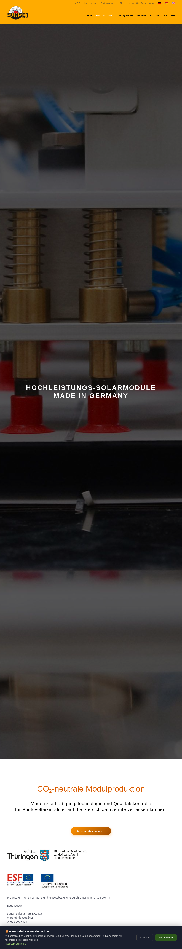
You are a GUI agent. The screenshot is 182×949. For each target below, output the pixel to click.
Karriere (169, 15)
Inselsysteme (124, 15)
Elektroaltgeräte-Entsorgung (137, 3)
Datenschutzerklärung (15, 944)
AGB (78, 3)
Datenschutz (108, 3)
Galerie (142, 15)
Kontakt (155, 15)
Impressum (90, 3)
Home (88, 15)
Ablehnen (145, 937)
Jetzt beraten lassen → (91, 831)
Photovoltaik (104, 15)
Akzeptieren (166, 937)
